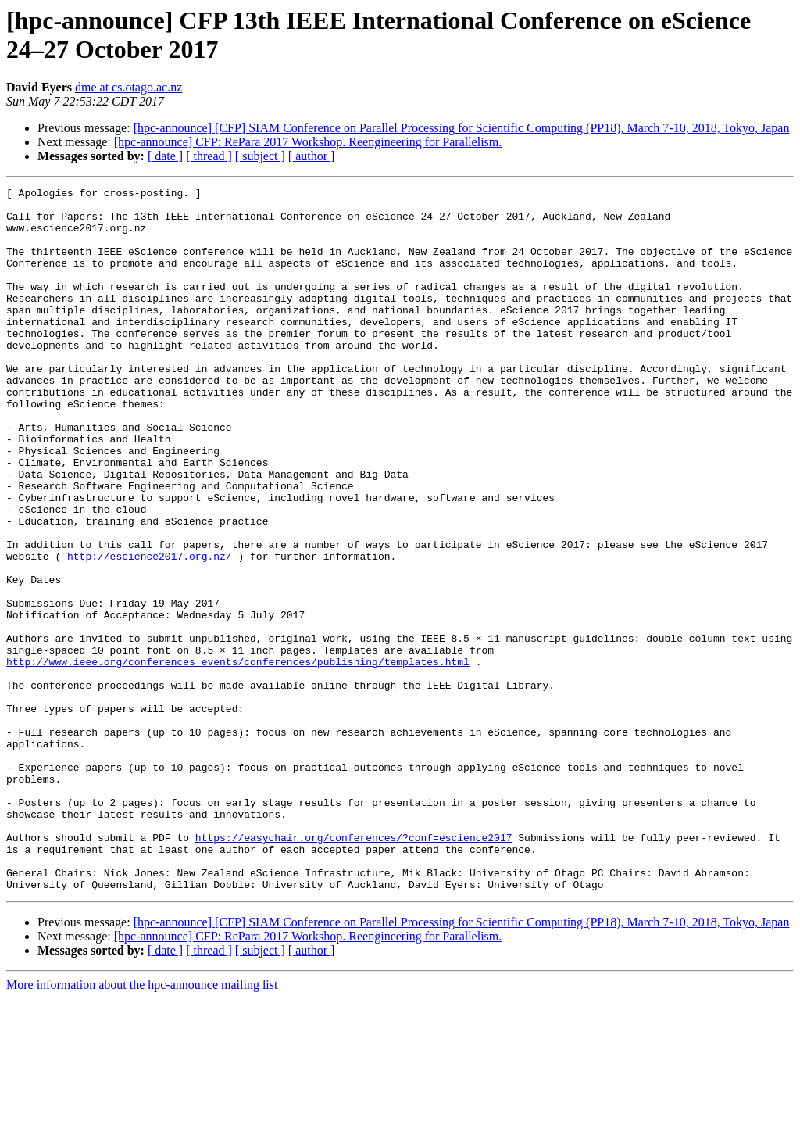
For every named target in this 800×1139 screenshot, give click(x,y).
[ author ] (311, 156)
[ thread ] (209, 156)
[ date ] (165, 156)
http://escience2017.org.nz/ (149, 631)
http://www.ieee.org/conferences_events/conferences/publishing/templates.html (238, 757)
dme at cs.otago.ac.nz (128, 87)
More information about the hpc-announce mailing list (141, 1125)
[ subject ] (260, 156)
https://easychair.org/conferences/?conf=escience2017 (353, 969)
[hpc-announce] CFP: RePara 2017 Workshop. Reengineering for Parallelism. (308, 142)
